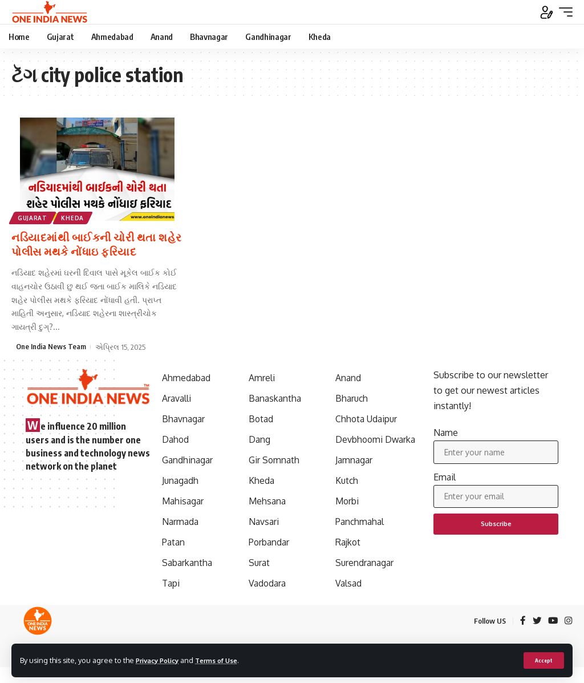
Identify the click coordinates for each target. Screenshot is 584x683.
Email (444, 478)
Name (445, 432)
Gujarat (33, 217)
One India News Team (51, 345)
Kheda (74, 217)
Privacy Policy (161, 659)
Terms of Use (226, 659)
